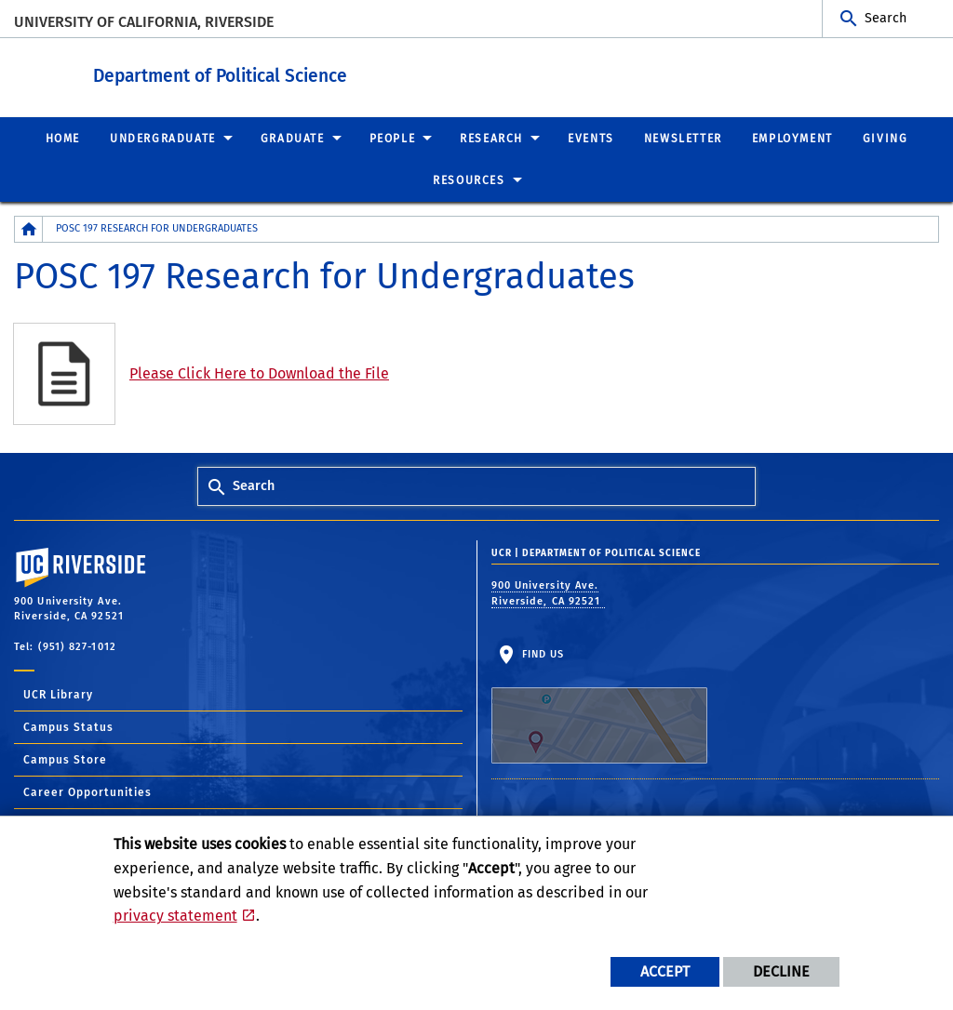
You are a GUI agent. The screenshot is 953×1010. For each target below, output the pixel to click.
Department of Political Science (322, 73)
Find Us (599, 705)
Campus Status (68, 726)
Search (885, 18)
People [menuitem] (392, 137)
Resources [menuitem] (468, 179)
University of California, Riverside (144, 22)
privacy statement (175, 915)
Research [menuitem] (491, 137)
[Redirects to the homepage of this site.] (29, 228)
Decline (781, 971)
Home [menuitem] (63, 137)
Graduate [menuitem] (293, 137)
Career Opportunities (87, 791)
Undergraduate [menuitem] (163, 137)
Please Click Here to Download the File (259, 372)
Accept (665, 971)
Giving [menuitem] (885, 137)
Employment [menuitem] (792, 137)
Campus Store (65, 758)
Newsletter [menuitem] (683, 137)
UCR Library (58, 693)
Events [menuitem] (591, 137)
